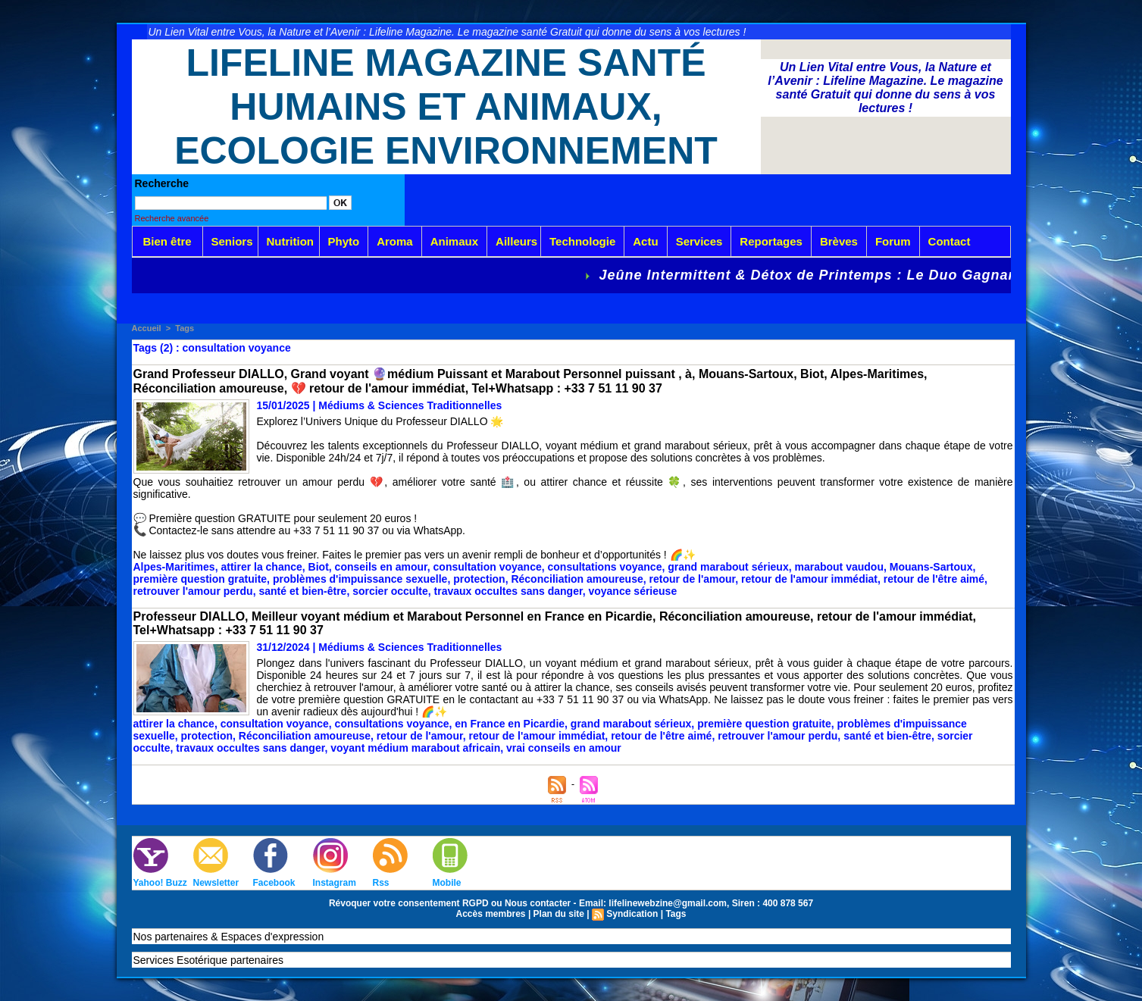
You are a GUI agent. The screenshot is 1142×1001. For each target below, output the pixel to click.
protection (479, 579)
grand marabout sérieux (728, 567)
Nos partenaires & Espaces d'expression (228, 937)
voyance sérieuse (632, 591)
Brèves (839, 241)
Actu (645, 241)
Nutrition (290, 241)
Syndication (632, 914)
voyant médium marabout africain (415, 748)
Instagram (334, 882)
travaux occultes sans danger (508, 591)
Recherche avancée (172, 218)
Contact (949, 241)
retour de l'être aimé (934, 579)
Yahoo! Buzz (160, 882)
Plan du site (558, 914)
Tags (184, 328)
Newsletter (216, 882)
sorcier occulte (390, 591)
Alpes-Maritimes (174, 567)
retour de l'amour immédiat (809, 579)
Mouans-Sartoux (931, 567)
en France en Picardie (510, 724)
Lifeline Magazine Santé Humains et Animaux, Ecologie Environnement (446, 107)
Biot (318, 567)
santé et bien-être (302, 591)
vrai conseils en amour (563, 748)
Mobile (447, 882)
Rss (381, 882)
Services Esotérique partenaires (208, 960)
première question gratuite (200, 579)
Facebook (274, 882)
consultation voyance (487, 567)
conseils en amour (381, 567)
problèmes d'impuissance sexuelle (360, 579)
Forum (893, 241)
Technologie (582, 241)
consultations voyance (605, 567)
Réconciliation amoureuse (577, 579)
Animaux (454, 241)
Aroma (395, 241)
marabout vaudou (839, 567)
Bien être (166, 241)
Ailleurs (516, 241)
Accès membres (490, 914)
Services (699, 241)
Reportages (771, 241)
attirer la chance (261, 567)
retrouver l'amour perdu (193, 591)
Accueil (146, 328)
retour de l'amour (692, 579)
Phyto (344, 241)
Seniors (232, 241)
